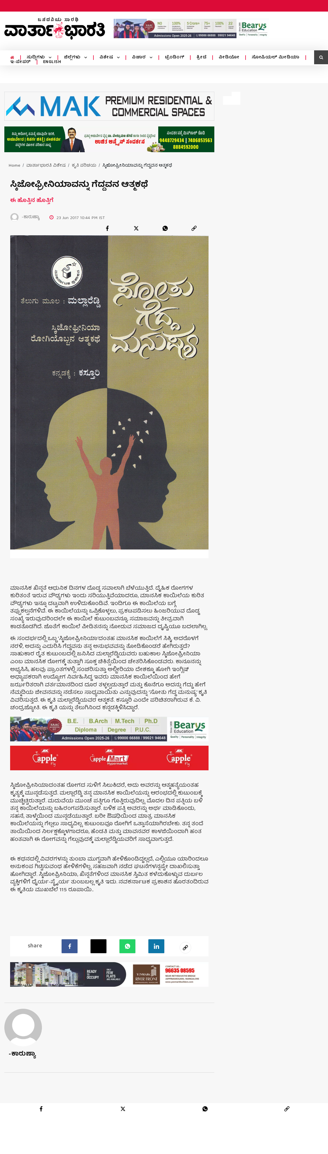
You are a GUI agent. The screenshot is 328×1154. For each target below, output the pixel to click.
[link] (194, 228)
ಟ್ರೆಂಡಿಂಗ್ (173, 57)
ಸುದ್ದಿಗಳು (36, 57)
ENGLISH (52, 62)
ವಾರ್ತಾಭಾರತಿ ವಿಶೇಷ (46, 165)
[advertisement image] (191, 28)
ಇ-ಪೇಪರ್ (20, 62)
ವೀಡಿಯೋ (227, 57)
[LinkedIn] (156, 946)
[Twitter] (98, 946)
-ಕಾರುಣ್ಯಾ (22, 1054)
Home (14, 165)
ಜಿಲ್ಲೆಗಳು (72, 57)
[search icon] (321, 57)
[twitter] (136, 228)
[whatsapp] (165, 228)
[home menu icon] (12, 57)
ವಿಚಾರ (138, 57)
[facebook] (107, 228)
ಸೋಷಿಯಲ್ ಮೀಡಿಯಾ (274, 57)
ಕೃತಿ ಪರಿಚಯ (84, 165)
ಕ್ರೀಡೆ (200, 57)
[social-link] (185, 947)
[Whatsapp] (127, 946)
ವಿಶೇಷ (105, 57)
